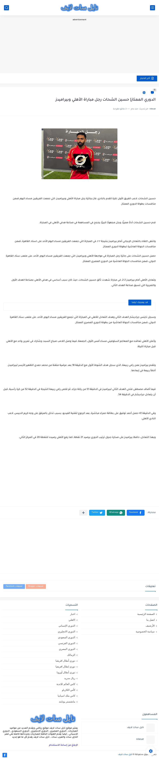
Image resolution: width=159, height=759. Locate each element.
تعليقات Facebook (14, 586)
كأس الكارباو (68, 689)
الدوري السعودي (66, 637)
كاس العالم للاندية (66, 684)
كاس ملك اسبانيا (66, 695)
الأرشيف (150, 625)
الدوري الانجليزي (66, 631)
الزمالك (71, 654)
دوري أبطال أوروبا (66, 672)
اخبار (72, 614)
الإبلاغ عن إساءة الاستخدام (63, 745)
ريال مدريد (69, 678)
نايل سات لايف (125, 754)
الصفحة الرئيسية (146, 614)
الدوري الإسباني (67, 625)
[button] (136, 513)
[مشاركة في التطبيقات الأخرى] (83, 513)
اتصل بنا (150, 619)
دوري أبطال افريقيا (65, 660)
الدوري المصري (67, 649)
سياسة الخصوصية (145, 631)
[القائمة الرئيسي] (152, 7)
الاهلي (72, 619)
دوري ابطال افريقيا (65, 666)
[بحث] (6, 7)
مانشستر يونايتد (67, 701)
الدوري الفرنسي (66, 643)
